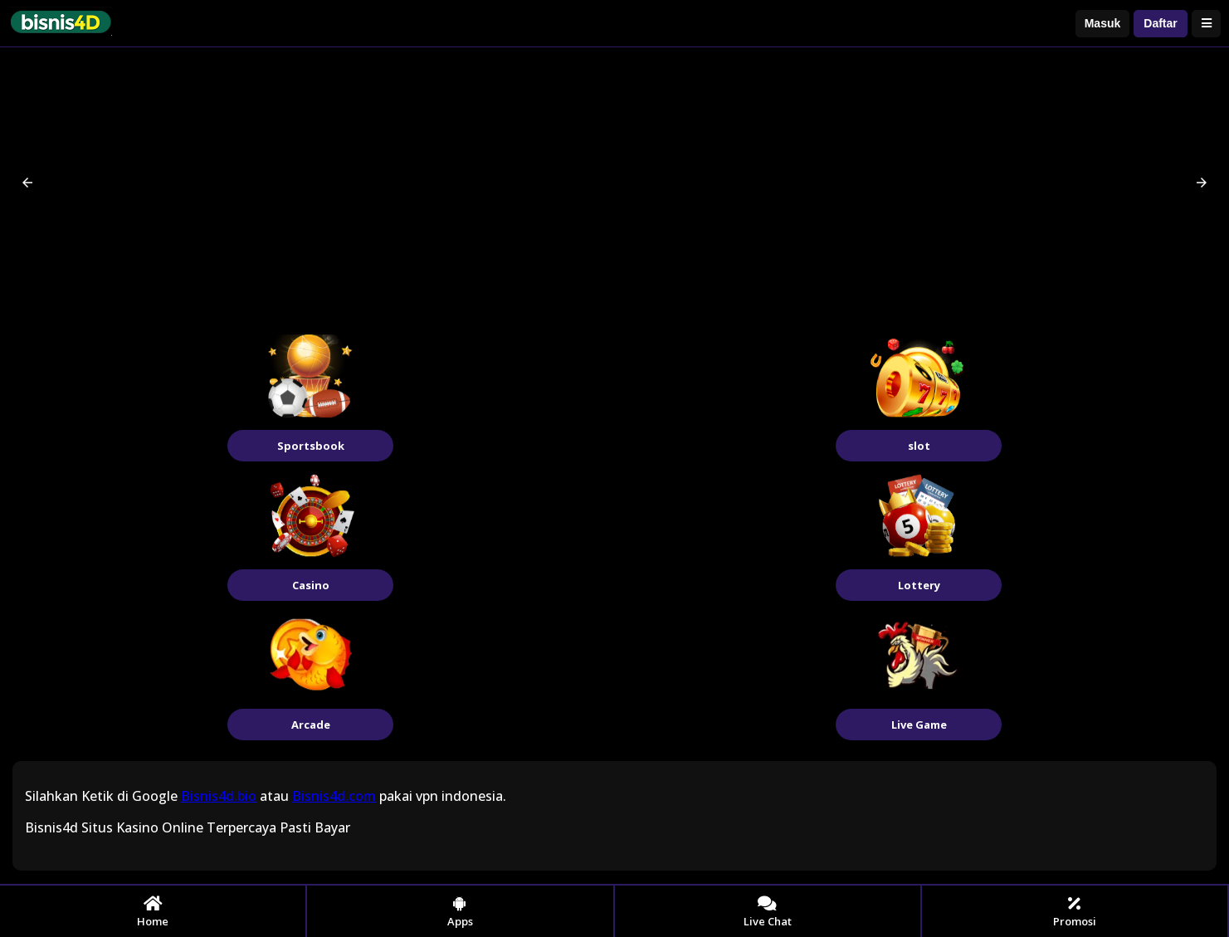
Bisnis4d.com (334, 796)
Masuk (1103, 23)
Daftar (1160, 23)
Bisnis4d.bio (218, 796)
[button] (27, 182)
